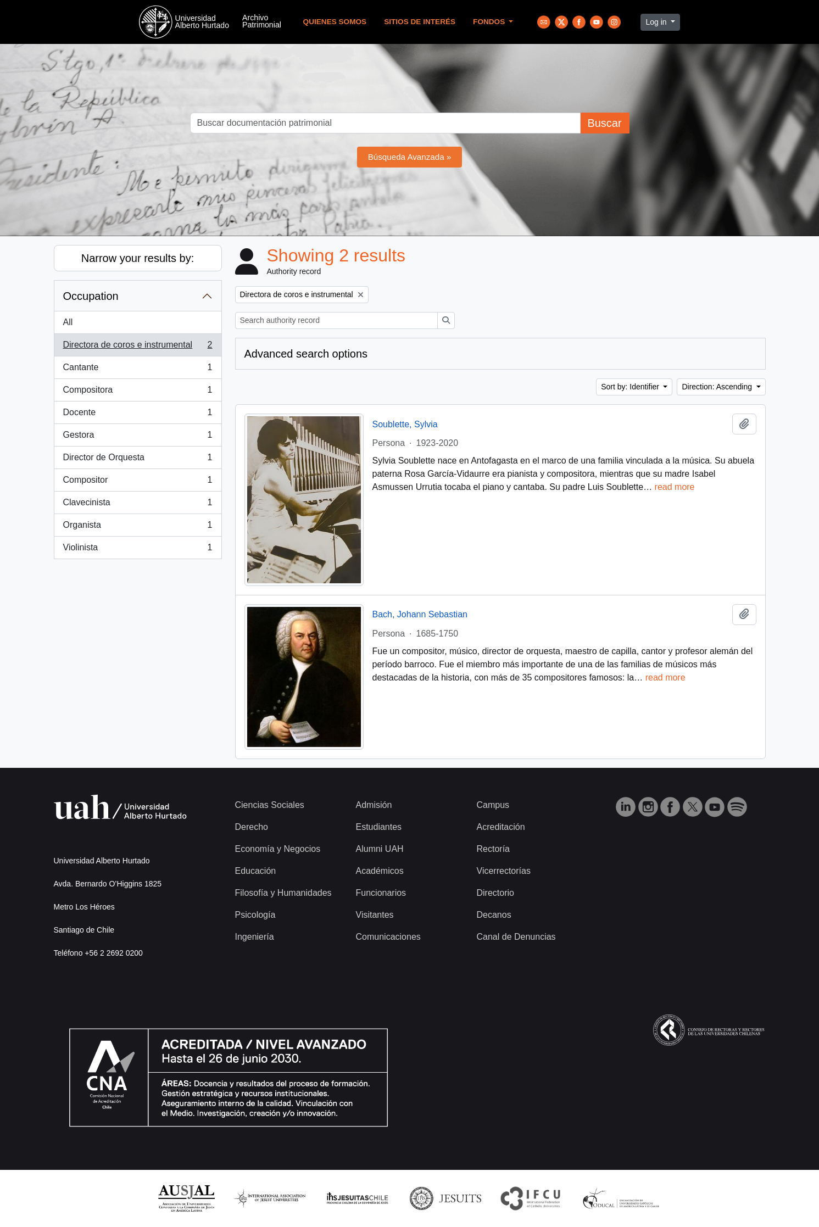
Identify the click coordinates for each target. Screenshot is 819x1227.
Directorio (495, 892)
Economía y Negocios (278, 849)
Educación (255, 870)
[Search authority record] (336, 320)
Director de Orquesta (138, 460)
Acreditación (501, 827)
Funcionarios (381, 892)
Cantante (138, 369)
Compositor (138, 482)
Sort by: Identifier (631, 386)
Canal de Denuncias (516, 936)
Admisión (374, 805)
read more (675, 487)
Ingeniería (254, 936)
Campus (493, 805)
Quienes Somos (335, 22)
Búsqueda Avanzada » (410, 156)
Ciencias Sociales (269, 805)
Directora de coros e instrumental (138, 347)
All (68, 322)
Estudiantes (379, 827)
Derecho (251, 827)
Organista (138, 527)
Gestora (138, 437)
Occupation (91, 296)
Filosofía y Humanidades (283, 892)
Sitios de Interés (419, 22)
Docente (138, 414)
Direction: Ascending (718, 386)
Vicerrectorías (504, 870)
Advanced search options (306, 354)
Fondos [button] (490, 22)
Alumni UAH (380, 849)
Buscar (604, 123)
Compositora (138, 392)
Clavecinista (138, 505)
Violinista (138, 550)
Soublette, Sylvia (405, 424)
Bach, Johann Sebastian (419, 614)
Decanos (494, 914)
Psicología (255, 914)
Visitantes (375, 914)
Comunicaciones (388, 936)
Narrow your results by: (137, 258)
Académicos (380, 870)
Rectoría (493, 849)
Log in (656, 22)
